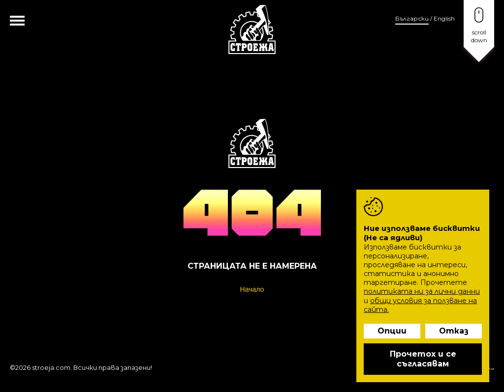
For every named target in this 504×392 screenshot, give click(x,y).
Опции (392, 331)
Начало (252, 289)
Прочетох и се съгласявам (423, 358)
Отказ (454, 331)
